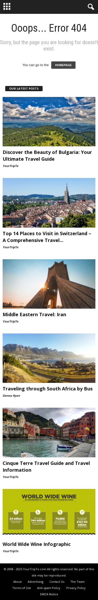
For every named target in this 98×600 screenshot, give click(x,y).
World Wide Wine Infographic (37, 544)
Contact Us (56, 582)
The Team (77, 582)
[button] (90, 7)
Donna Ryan (11, 395)
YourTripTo (10, 166)
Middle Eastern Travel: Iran (34, 314)
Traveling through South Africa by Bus (48, 388)
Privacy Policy (76, 588)
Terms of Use (21, 588)
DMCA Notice (49, 594)
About (17, 582)
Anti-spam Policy (48, 588)
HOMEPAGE (63, 65)
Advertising (35, 582)
